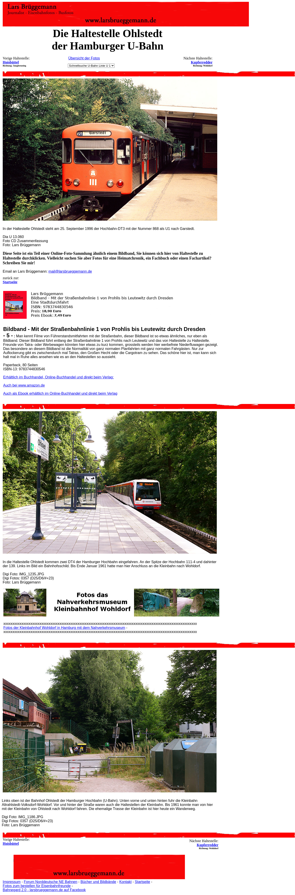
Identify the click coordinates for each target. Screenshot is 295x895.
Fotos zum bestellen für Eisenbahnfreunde (37, 886)
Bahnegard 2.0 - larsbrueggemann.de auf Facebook (44, 890)
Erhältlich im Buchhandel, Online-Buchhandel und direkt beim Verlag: (58, 377)
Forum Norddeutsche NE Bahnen (50, 882)
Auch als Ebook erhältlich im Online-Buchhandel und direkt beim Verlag (60, 393)
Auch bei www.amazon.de (24, 385)
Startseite (142, 882)
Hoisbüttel (11, 62)
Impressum (12, 882)
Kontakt (125, 882)
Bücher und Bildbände (98, 882)
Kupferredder (201, 62)
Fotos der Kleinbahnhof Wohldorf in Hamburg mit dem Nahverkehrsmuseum (64, 628)
